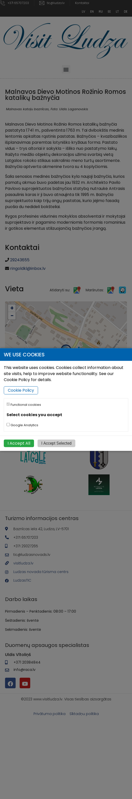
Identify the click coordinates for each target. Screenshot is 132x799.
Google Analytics (22, 424)
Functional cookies (24, 404)
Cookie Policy (21, 390)
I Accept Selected (56, 443)
